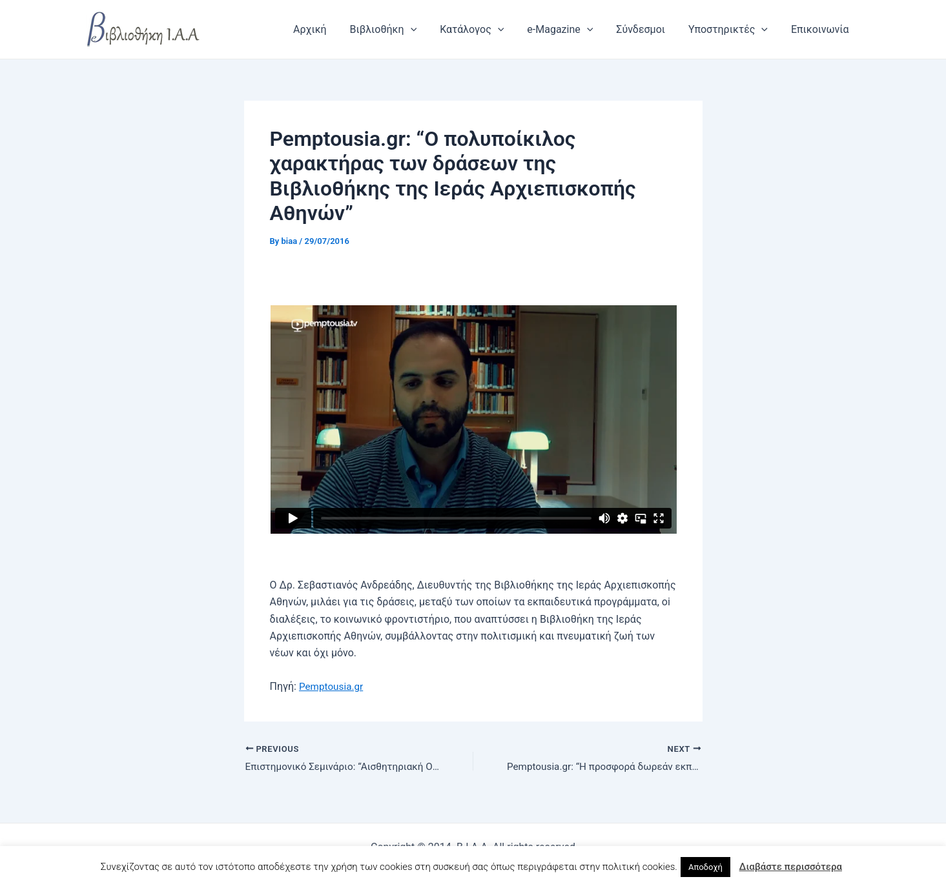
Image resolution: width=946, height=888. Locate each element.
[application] (424, 30)
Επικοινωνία (821, 29)
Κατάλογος (483, 30)
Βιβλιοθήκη (397, 30)
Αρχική (327, 29)
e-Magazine (569, 30)
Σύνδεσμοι (647, 29)
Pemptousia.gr (332, 686)
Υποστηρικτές (732, 30)
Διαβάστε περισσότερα (790, 867)
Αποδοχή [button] (705, 867)
